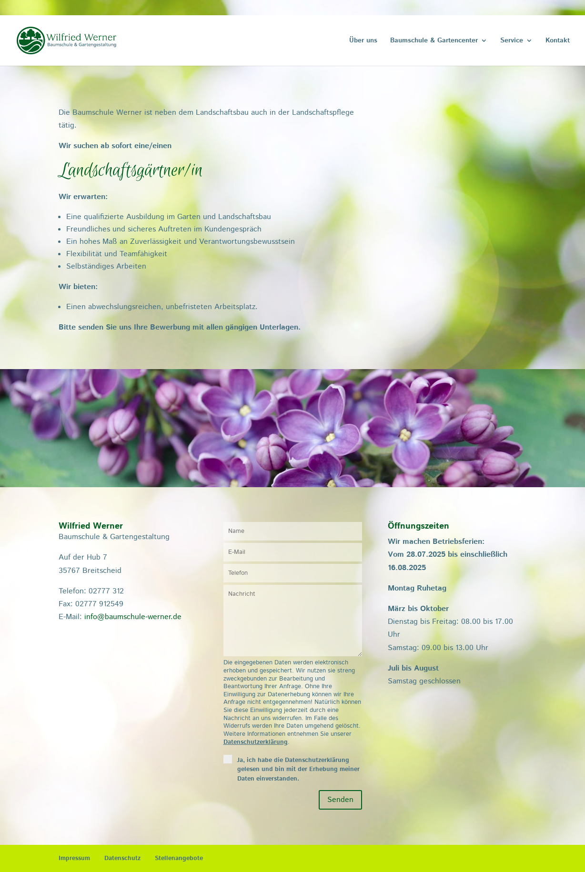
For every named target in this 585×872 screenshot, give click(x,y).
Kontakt (557, 41)
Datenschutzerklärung (255, 742)
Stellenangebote (179, 858)
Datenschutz (122, 858)
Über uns (363, 41)
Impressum (74, 858)
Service (511, 41)
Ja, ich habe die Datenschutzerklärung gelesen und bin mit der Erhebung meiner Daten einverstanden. (298, 769)
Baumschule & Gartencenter (434, 41)
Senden (340, 799)
